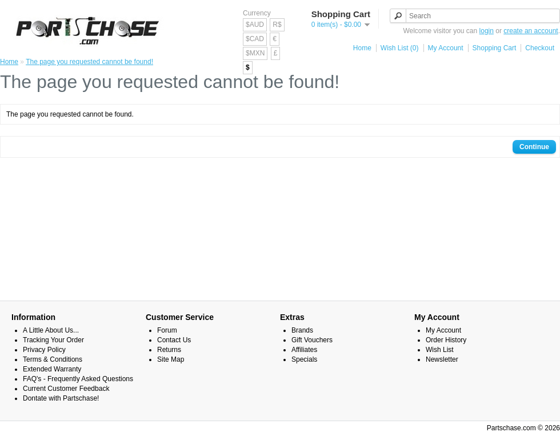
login (486, 31)
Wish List (440, 350)
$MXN (255, 53)
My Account (445, 48)
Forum (167, 330)
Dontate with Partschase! (61, 398)
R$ (277, 25)
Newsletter (442, 359)
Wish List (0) (400, 48)
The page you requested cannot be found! (89, 62)
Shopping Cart (495, 48)
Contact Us (174, 340)
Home (362, 48)
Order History (446, 340)
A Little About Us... (51, 330)
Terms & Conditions (52, 359)
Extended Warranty (52, 369)
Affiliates (304, 350)
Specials (304, 359)
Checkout (539, 48)
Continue (534, 147)
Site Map (170, 359)
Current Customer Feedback (66, 389)
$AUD (255, 25)
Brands (302, 330)
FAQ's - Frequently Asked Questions (78, 379)
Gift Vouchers (312, 340)
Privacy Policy (44, 350)
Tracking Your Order (53, 340)
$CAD (255, 39)
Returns (169, 350)
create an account (530, 31)
